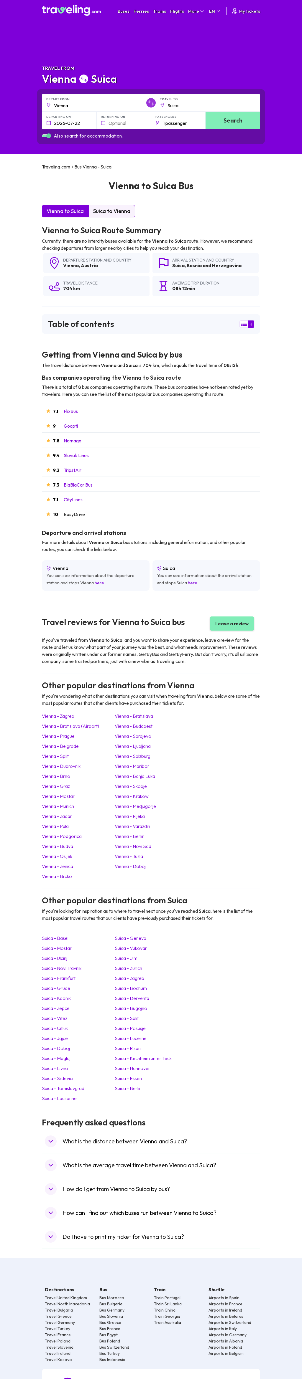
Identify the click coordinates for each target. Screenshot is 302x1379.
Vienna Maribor (132, 766)
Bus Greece (110, 1322)
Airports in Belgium (226, 1353)
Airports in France (225, 1304)
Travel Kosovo (58, 1359)
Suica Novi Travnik (61, 968)
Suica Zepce (56, 1008)
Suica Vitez (54, 1018)
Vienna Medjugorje (135, 806)
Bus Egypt (108, 1334)
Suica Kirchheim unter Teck (143, 1058)
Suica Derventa (132, 998)
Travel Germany (60, 1322)
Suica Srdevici (57, 1078)
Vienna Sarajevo (133, 736)
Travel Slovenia (59, 1347)
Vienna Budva (57, 846)
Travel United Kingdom (66, 1297)
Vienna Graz (56, 786)
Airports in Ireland (225, 1310)
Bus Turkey (109, 1353)
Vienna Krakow (132, 796)
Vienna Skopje (131, 786)
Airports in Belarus (226, 1316)
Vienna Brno (56, 776)
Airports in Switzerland (230, 1322)
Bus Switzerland (114, 1347)
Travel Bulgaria (59, 1310)
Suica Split (127, 1018)
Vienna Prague (58, 736)
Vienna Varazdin (132, 826)
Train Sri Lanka (168, 1304)
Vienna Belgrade (60, 746)
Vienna (71, 265)
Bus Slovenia (111, 1316)
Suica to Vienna (111, 211)
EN (215, 11)
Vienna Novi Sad (133, 846)
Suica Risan (128, 1048)
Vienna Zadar (57, 816)
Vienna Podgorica (62, 836)
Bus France (109, 1328)
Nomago (72, 441)
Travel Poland (57, 1341)
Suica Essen (128, 1078)
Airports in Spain (224, 1297)
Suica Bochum (131, 988)
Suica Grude (56, 988)
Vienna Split (55, 756)
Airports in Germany (228, 1334)
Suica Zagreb (129, 978)
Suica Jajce (55, 1038)
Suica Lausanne (59, 1098)
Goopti (71, 426)
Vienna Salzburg (132, 756)
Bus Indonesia (112, 1359)
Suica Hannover (132, 1068)
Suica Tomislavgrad (63, 1088)
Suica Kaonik (56, 998)
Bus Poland (109, 1341)
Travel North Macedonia (67, 1304)
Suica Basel (55, 938)
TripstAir (72, 470)
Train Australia (167, 1322)
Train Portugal (167, 1297)
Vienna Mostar (58, 796)
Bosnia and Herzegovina (214, 265)
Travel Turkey (57, 1328)
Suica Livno (55, 1068)
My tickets (245, 11)
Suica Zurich (128, 968)
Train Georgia (167, 1316)
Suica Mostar (57, 948)
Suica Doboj (56, 1048)
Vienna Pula (55, 826)
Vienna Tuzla (129, 856)
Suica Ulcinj (54, 958)
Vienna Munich (58, 806)
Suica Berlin (128, 1088)
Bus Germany (111, 1310)
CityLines (73, 499)
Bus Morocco (111, 1297)
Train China (164, 1310)
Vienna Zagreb (58, 716)
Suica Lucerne (131, 1038)
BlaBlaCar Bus (78, 485)
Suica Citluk (55, 1028)
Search (233, 120)
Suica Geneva (130, 938)
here (99, 583)
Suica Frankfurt (59, 978)
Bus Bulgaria (110, 1304)
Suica (178, 265)
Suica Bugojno (131, 1008)
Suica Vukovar (131, 948)
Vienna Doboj (130, 866)
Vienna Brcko (57, 876)
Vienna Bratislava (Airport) (70, 726)
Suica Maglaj (56, 1058)
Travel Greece (58, 1316)
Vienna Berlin (130, 836)
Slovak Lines (76, 455)
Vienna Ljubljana (133, 746)
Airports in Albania (226, 1341)
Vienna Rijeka (130, 816)
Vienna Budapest (133, 726)
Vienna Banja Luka (135, 776)
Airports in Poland (225, 1347)
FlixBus (71, 411)
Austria (89, 265)
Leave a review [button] (232, 623)
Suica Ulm (126, 958)
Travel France (58, 1334)
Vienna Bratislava (134, 716)
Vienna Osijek (57, 856)
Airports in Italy (223, 1328)
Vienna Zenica (57, 866)
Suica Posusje (130, 1028)
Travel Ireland (57, 1353)
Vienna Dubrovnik (61, 766)
